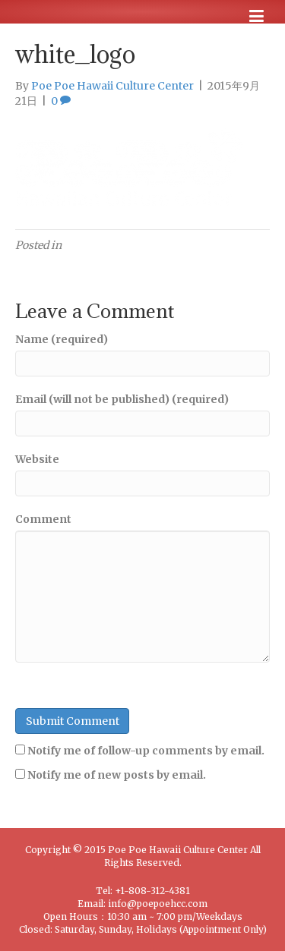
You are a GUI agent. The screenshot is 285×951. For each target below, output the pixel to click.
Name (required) (61, 339)
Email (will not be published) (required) (122, 399)
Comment (43, 519)
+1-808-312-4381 (152, 890)
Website (37, 459)
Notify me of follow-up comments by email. (145, 750)
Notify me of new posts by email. (116, 775)
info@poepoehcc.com (157, 903)
